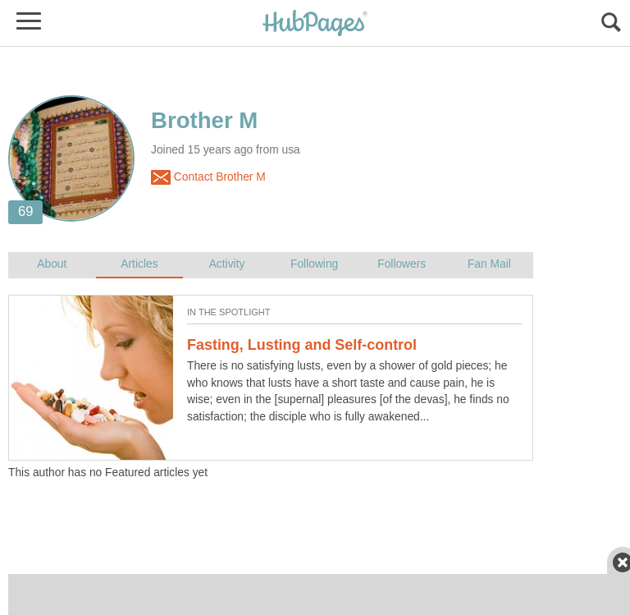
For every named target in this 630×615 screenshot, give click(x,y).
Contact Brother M (208, 177)
